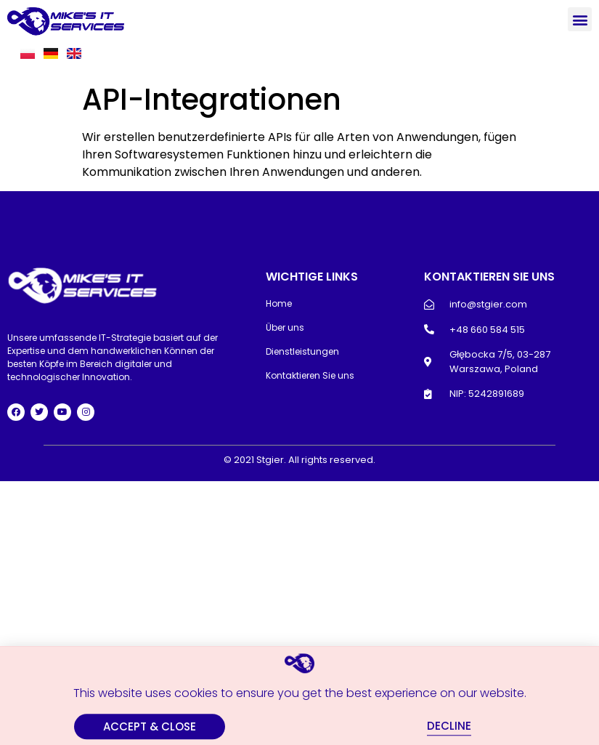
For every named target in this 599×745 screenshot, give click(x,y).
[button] (580, 19)
